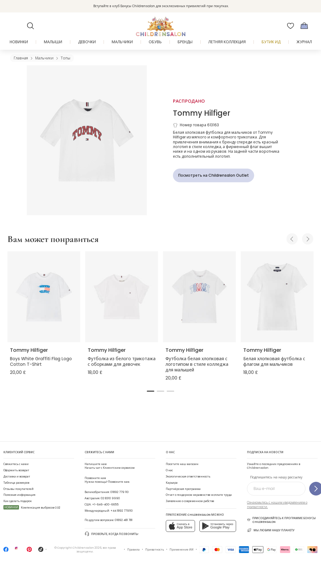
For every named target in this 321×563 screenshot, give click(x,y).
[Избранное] (290, 26)
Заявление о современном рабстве (190, 501)
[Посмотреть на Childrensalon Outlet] (213, 175)
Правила (133, 549)
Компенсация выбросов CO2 (31, 507)
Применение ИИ (181, 549)
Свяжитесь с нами (16, 464)
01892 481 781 (124, 520)
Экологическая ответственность (188, 476)
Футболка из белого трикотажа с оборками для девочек (122, 361)
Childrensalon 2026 (86, 548)
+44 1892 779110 (121, 511)
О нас (169, 470)
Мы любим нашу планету (271, 530)
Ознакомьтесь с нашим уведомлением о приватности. (277, 504)
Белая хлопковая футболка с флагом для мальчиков (274, 361)
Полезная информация (19, 495)
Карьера (172, 483)
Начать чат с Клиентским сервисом (110, 466)
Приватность (154, 549)
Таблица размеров (16, 483)
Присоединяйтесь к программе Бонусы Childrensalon (281, 519)
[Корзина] (304, 26)
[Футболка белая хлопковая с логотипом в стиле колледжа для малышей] (199, 296)
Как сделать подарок (17, 501)
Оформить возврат (16, 470)
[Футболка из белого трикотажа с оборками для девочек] (121, 296)
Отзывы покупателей (18, 489)
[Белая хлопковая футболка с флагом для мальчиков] (277, 296)
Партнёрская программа (183, 489)
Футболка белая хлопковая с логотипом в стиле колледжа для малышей (196, 364)
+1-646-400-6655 (105, 504)
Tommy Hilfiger (201, 113)
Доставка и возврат (16, 476)
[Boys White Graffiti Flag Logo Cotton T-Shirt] (43, 296)
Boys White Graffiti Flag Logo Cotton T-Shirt (41, 361)
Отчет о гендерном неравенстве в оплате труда (199, 495)
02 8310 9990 (110, 498)
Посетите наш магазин (182, 464)
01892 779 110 (119, 492)
